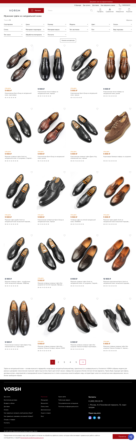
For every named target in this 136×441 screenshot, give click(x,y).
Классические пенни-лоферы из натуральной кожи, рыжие (113, 92)
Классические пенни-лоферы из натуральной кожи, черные (48, 92)
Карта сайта (62, 397)
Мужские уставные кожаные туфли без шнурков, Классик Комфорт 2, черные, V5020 (115, 345)
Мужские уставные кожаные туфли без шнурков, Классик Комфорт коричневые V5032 (83, 343)
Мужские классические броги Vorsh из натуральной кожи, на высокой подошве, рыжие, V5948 (116, 280)
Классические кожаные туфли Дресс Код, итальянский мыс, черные (84, 155)
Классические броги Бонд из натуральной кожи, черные (84, 94)
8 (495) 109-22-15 (95, 401)
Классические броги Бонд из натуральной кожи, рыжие (51, 157)
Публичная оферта (64, 400)
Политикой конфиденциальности (32, 438)
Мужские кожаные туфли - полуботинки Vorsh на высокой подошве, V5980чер (17, 282)
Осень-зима (44, 406)
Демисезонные (46, 410)
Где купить (86, 5)
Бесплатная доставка (10, 400)
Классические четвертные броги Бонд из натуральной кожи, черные (51, 220)
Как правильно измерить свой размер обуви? (18, 413)
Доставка (95, 5)
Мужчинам (44, 397)
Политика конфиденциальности (68, 406)
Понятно (122, 436)
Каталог (36, 10)
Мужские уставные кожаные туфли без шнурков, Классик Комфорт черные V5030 (51, 347)
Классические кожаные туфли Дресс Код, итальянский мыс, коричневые (18, 345)
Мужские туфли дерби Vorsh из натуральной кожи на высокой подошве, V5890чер (17, 220)
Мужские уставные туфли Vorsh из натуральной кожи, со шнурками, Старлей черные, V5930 (18, 157)
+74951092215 (124, 5)
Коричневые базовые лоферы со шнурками (117, 154)
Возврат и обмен (9, 403)
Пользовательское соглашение (68, 403)
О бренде (77, 5)
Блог (42, 416)
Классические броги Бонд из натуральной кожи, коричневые (18, 94)
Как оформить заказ (108, 5)
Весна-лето (44, 403)
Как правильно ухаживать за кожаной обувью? (18, 416)
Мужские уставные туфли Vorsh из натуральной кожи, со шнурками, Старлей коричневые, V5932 (84, 280)
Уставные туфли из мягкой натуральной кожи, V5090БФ (83, 218)
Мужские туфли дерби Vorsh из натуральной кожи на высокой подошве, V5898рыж (116, 218)
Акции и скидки (46, 413)
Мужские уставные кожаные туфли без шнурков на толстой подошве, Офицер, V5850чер (50, 284)
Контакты (7, 423)
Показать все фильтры (68, 40)
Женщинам (44, 400)
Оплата (6, 410)
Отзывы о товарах (9, 419)
